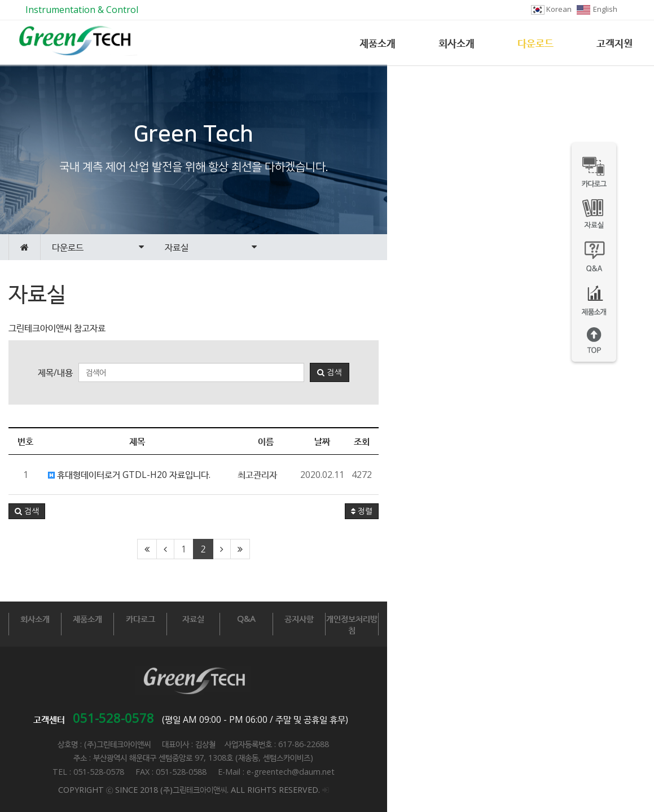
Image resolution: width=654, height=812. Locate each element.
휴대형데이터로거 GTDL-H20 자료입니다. (129, 474)
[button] (26, 511)
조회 (629, 441)
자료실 (326, 618)
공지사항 (509, 618)
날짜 (589, 441)
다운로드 (535, 43)
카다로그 (236, 618)
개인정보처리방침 (599, 618)
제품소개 (377, 43)
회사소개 (456, 43)
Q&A (418, 618)
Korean (551, 9)
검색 (463, 372)
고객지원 (614, 43)
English (597, 9)
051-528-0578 (247, 706)
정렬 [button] (628, 511)
